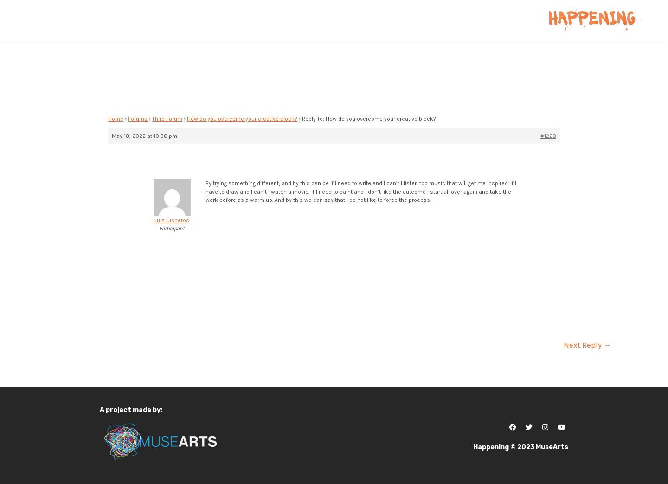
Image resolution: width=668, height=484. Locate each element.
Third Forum (167, 119)
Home (115, 119)
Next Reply (587, 344)
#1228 (548, 136)
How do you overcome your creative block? (242, 119)
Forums (138, 119)
